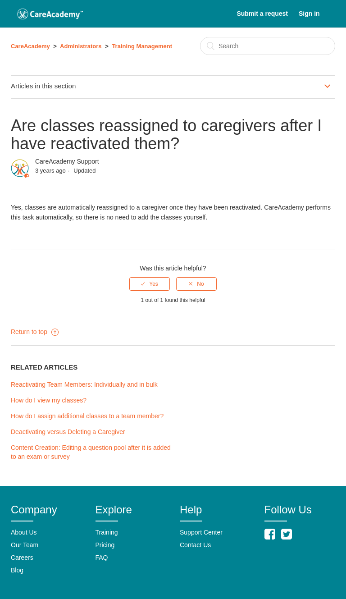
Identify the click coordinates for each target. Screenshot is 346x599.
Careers (22, 557)
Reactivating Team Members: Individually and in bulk (84, 384)
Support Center (201, 532)
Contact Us (195, 545)
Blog (17, 570)
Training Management (142, 46)
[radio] (149, 284)
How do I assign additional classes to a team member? (87, 416)
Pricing (105, 545)
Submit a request (262, 13)
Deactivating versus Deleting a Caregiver (68, 431)
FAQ (102, 557)
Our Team (24, 545)
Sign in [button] (309, 13)
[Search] (267, 46)
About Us (24, 532)
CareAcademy (30, 46)
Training (107, 532)
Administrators (80, 46)
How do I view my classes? (48, 400)
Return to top (35, 331)
